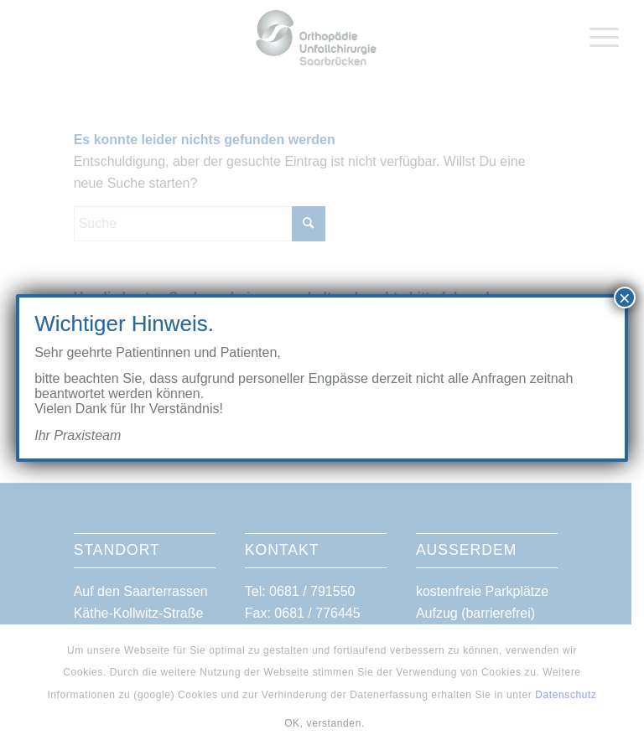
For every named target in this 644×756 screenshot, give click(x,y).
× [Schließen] (625, 297)
